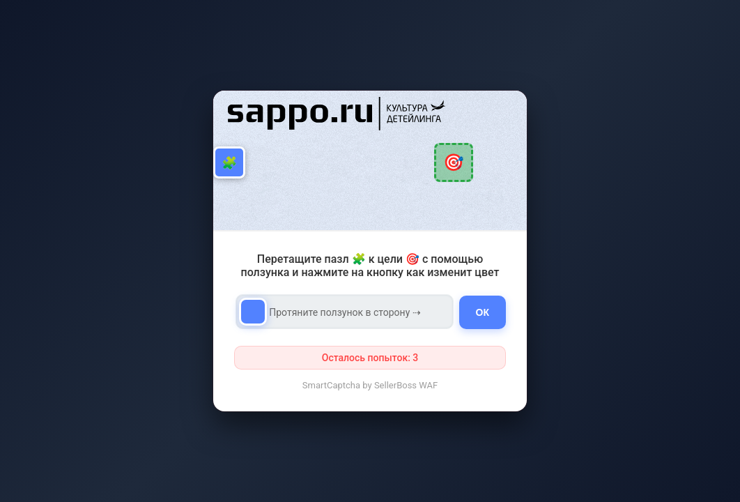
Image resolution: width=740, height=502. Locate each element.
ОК (482, 312)
